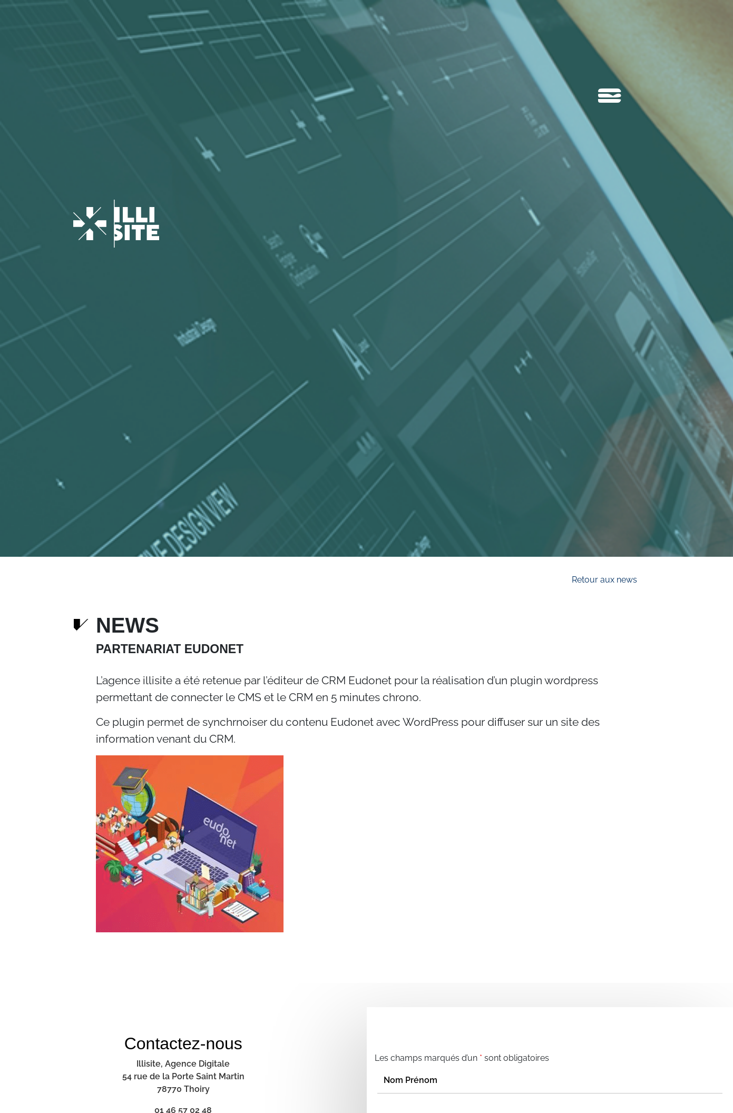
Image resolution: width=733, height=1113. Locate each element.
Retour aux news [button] (604, 580)
